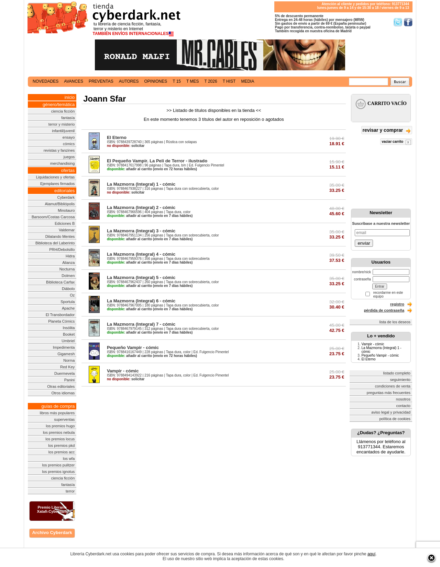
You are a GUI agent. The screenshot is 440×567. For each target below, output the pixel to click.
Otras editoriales (61, 386)
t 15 (177, 81)
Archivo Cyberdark (52, 532)
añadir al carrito (129, 169)
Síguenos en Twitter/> (398, 22)
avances (73, 81)
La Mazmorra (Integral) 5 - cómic (141, 277)
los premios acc (61, 452)
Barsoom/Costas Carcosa (53, 217)
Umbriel (68, 341)
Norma (69, 360)
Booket (69, 334)
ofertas (68, 170)
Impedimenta (64, 347)
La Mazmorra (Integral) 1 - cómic (141, 184)
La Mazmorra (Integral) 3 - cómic (141, 230)
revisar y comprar (387, 130)
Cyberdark (66, 197)
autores (129, 81)
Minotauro (66, 210)
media (247, 81)
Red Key (67, 367)
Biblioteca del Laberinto (55, 243)
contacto (403, 406)
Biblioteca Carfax (60, 282)
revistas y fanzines (59, 150)
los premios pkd (61, 445)
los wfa (69, 458)
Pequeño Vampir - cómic (133, 347)
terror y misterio (61, 124)
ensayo (69, 137)
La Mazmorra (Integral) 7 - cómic (141, 324)
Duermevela (64, 373)
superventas (64, 419)
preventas (101, 81)
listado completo (397, 373)
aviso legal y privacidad (390, 412)
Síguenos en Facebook (408, 22)
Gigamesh (66, 354)
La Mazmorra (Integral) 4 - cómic (141, 254)
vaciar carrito (396, 142)
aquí (371, 554)
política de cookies (395, 419)
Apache (68, 308)
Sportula (67, 302)
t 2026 (210, 81)
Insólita (69, 328)
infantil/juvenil (63, 131)
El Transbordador (60, 315)
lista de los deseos (395, 322)
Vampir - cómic (123, 370)
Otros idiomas (63, 393)
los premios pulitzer (58, 465)
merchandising (62, 163)
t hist (229, 81)
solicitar (125, 146)
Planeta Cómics (61, 321)
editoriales (64, 190)
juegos (69, 157)
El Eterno (116, 137)
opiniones (155, 81)
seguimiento (400, 380)
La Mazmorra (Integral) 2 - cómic (141, 207)
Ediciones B (65, 223)
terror (70, 491)
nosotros (403, 399)
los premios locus (60, 439)
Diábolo (68, 289)
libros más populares (57, 413)
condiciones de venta (392, 386)
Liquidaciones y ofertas (55, 177)
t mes (192, 81)
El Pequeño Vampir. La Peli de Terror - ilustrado (157, 160)
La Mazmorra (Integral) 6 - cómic (141, 300)
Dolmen (68, 276)
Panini (69, 380)
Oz (72, 295)
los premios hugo (60, 426)
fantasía (68, 118)
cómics (69, 144)
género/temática (59, 104)
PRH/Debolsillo (62, 249)
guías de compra (58, 406)
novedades (45, 81)
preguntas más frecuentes (388, 393)
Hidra (70, 256)
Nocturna (67, 269)
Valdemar (67, 230)
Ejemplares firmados (57, 184)
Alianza (68, 263)
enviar (364, 243)
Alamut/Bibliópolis (60, 204)
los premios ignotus (58, 472)
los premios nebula (59, 432)
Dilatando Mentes (60, 236)
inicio (70, 97)
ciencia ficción (63, 111)
